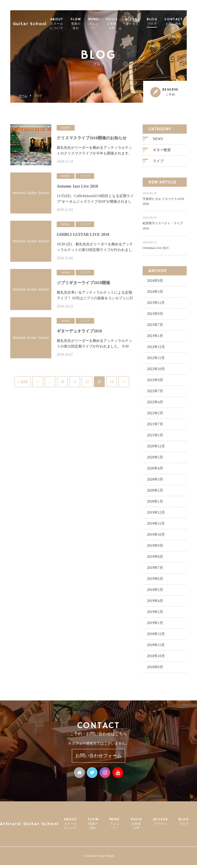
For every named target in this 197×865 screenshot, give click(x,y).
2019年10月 (156, 537)
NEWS (158, 141)
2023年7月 (155, 327)
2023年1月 (155, 338)
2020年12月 (156, 448)
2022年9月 (155, 382)
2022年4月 (155, 404)
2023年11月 (156, 305)
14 (111, 382)
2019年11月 (156, 526)
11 (74, 382)
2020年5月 (155, 459)
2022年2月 (155, 415)
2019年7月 (155, 570)
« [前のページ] (38, 382)
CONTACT (185, 23)
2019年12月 (156, 515)
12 (87, 382)
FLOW (87, 23)
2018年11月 (156, 647)
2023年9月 (155, 316)
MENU (105, 23)
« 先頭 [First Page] (23, 382)
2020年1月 (155, 504)
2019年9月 (155, 548)
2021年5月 (155, 437)
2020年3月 (155, 481)
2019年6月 (155, 581)
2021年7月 (155, 426)
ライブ (158, 163)
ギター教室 (162, 152)
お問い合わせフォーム (98, 755)
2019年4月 (155, 603)
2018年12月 (156, 636)
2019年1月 (155, 625)
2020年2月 (155, 493)
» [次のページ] (124, 382)
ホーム (23, 95)
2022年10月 (156, 371)
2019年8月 (155, 559)
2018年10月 (156, 658)
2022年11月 (156, 360)
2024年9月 (155, 283)
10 (62, 382)
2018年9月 (155, 669)
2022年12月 (156, 349)
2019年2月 (155, 614)
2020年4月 (155, 470)
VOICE (123, 23)
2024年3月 (155, 294)
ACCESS (143, 21)
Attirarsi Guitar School (30, 22)
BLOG (163, 21)
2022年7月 (155, 393)
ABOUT (68, 23)
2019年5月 (155, 592)
